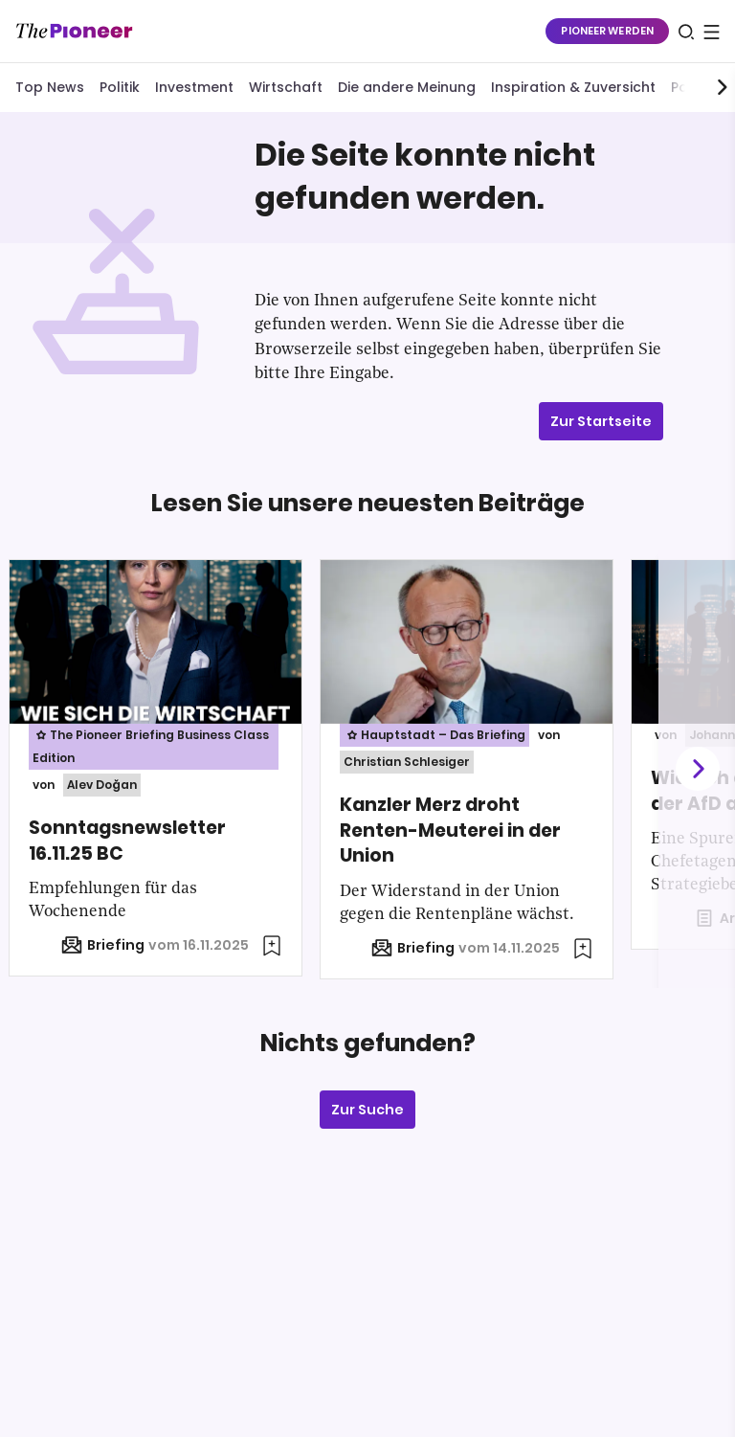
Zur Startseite (601, 421)
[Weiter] (696, 769)
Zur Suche (367, 1109)
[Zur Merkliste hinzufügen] (271, 945)
